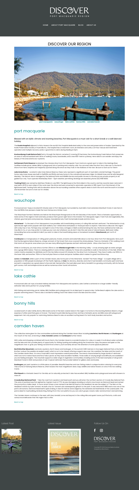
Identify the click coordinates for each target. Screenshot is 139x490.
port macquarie (46, 122)
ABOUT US (91, 25)
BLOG (80, 25)
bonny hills (80, 122)
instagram (101, 430)
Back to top (18, 194)
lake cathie (69, 122)
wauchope (58, 122)
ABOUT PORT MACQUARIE (63, 25)
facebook (95, 430)
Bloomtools (105, 450)
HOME (45, 25)
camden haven (93, 122)
